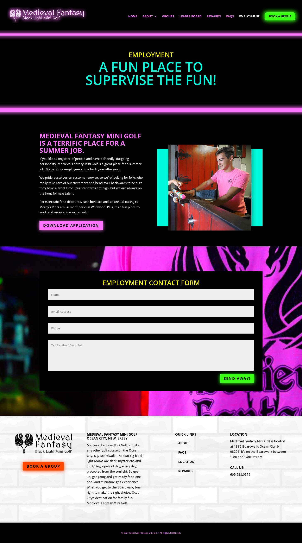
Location (186, 462)
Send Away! (237, 378)
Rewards (214, 16)
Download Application (71, 225)
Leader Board (190, 16)
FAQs (230, 16)
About (148, 16)
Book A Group (280, 16)
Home (132, 16)
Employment (249, 16)
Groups (168, 16)
